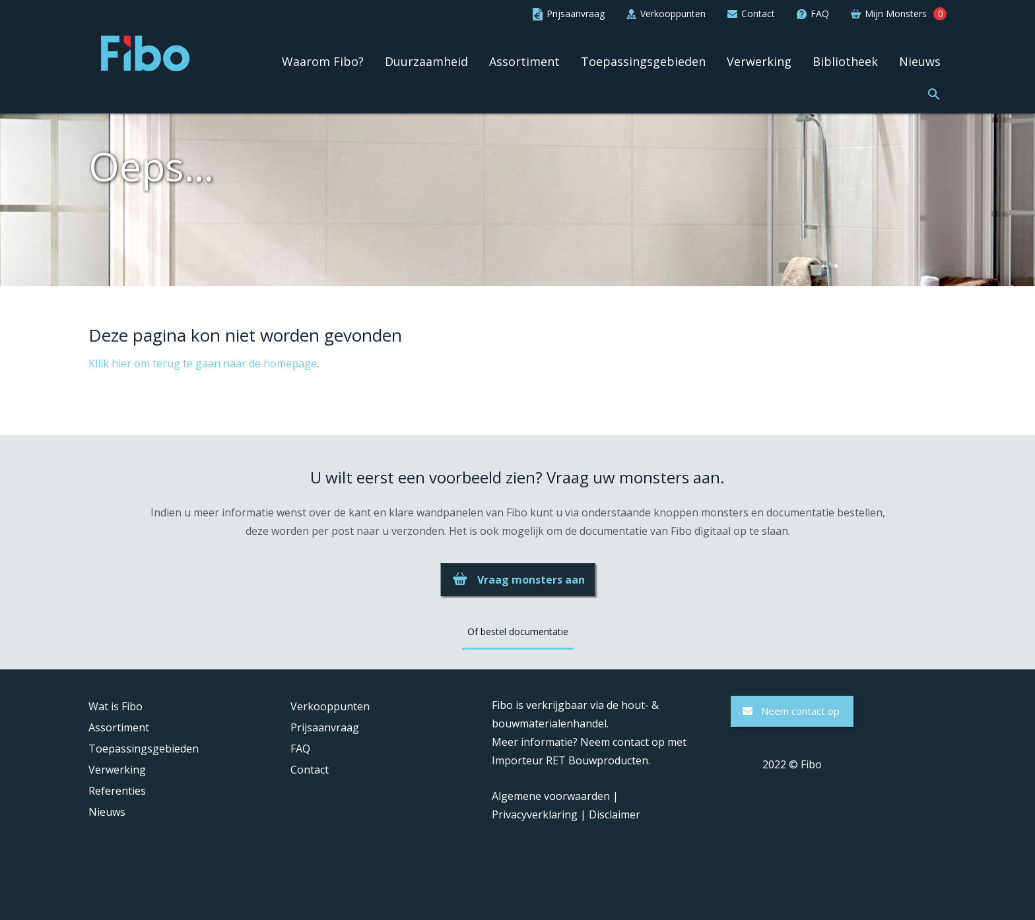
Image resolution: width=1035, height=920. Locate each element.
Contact (309, 769)
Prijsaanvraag (324, 727)
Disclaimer (614, 814)
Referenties (117, 790)
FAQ (300, 748)
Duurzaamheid (426, 61)
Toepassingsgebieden (643, 61)
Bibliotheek (845, 61)
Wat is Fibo (115, 706)
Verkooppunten (330, 706)
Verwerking (759, 61)
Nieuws (920, 61)
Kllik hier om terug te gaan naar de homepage (202, 363)
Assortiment (524, 61)
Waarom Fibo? (323, 61)
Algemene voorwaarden (551, 796)
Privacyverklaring (535, 814)
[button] (934, 92)
